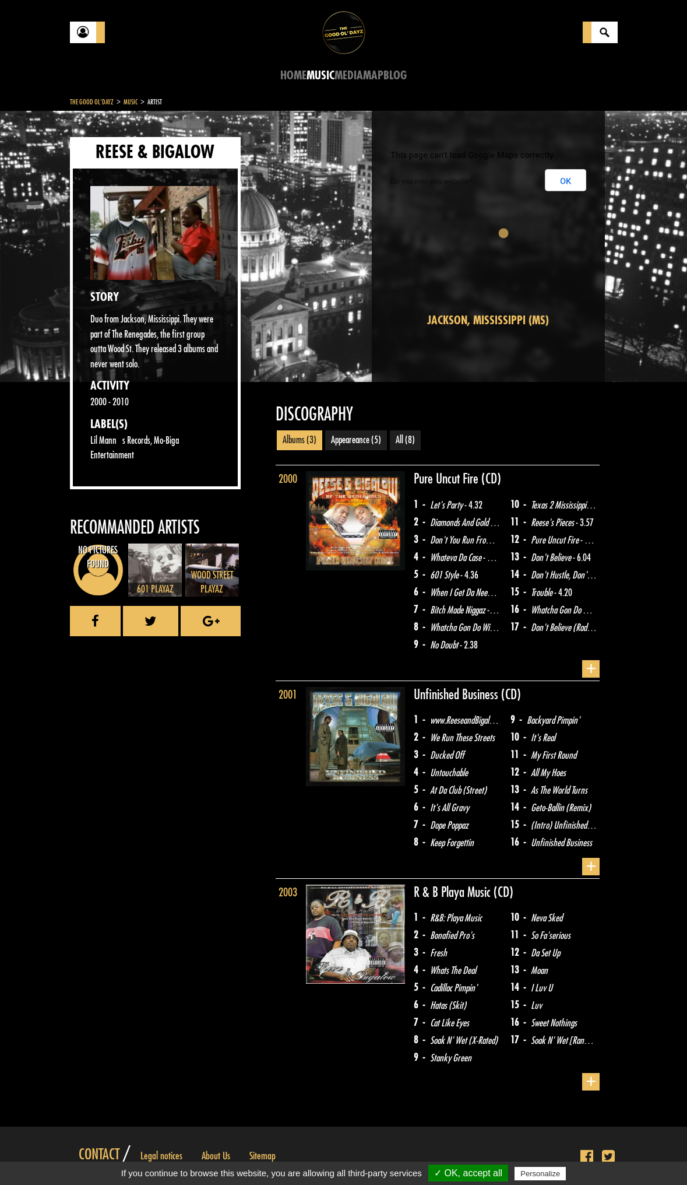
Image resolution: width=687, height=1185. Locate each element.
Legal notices (161, 1156)
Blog (395, 75)
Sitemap (262, 1156)
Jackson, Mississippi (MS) (488, 320)
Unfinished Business (457, 695)
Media (348, 75)
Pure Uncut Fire (447, 479)
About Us (216, 1156)
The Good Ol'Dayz (92, 102)
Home (293, 75)
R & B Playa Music (454, 892)
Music (320, 75)
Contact (99, 1154)
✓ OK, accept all (468, 1173)
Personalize (540, 1173)
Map (373, 75)
